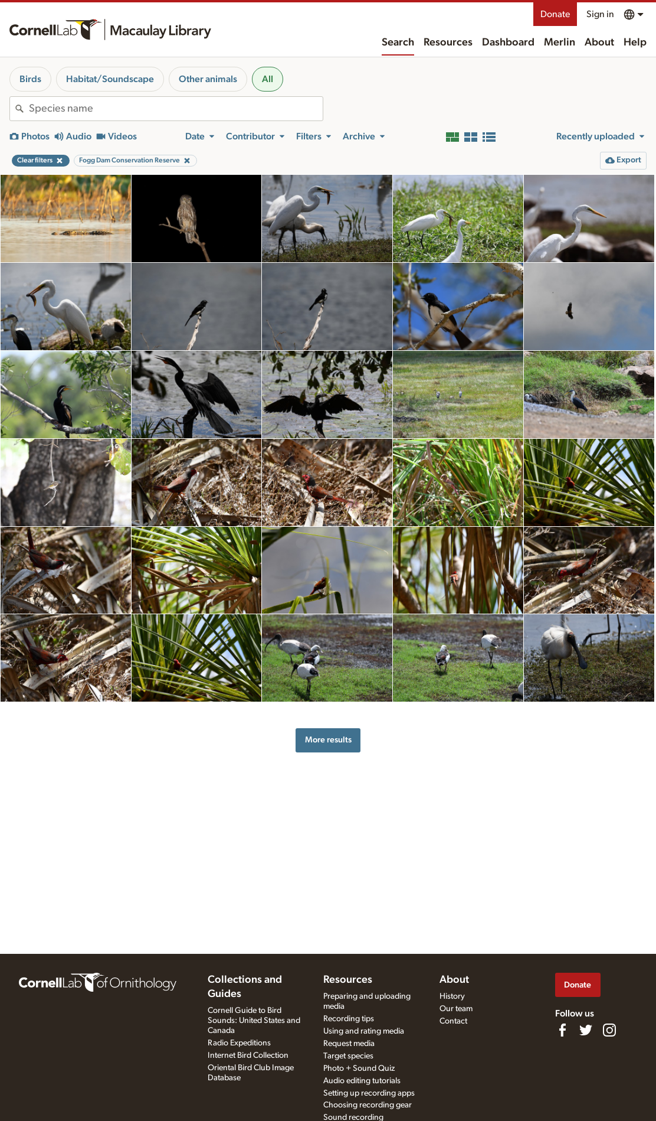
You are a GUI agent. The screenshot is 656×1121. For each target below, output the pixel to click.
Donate (555, 14)
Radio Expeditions (239, 1043)
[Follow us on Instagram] (609, 1030)
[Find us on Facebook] (562, 1030)
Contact (453, 1021)
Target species (348, 1056)
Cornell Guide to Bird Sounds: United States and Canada (254, 1020)
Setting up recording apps (369, 1093)
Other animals (208, 79)
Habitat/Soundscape (110, 79)
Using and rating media (363, 1031)
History (452, 996)
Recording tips (348, 1019)
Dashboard (508, 42)
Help (635, 42)
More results (328, 739)
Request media (349, 1043)
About (599, 42)
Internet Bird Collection (248, 1055)
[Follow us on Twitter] (586, 1030)
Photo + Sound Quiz (359, 1068)
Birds (30, 79)
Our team (456, 1009)
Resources (448, 42)
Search (398, 42)
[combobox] (176, 108)
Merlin (559, 42)
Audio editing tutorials (362, 1081)
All (267, 79)
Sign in (600, 14)
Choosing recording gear (367, 1105)
